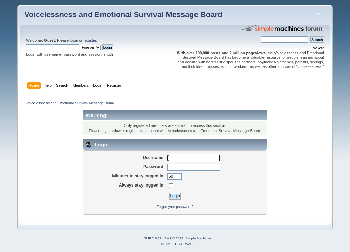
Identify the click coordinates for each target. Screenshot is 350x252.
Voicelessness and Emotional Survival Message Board (123, 14)
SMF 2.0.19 (153, 238)
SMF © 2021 (174, 238)
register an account (142, 131)
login (74, 40)
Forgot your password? (175, 207)
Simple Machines (198, 238)
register (89, 40)
